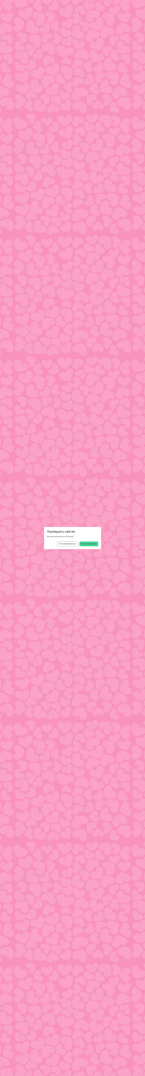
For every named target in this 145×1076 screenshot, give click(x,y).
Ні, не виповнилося (67, 544)
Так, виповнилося (88, 544)
